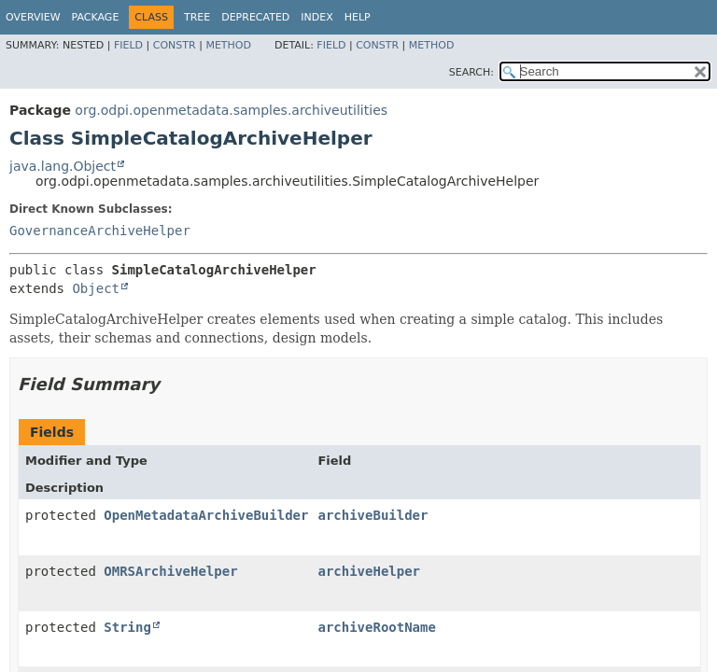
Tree (197, 17)
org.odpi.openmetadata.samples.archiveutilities (231, 110)
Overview (33, 17)
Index (316, 17)
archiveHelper (368, 571)
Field (128, 45)
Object (96, 288)
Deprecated (255, 17)
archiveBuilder (372, 515)
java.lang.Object (62, 166)
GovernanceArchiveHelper (99, 230)
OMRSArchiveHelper (170, 571)
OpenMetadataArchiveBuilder (206, 515)
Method (228, 45)
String (127, 627)
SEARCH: (471, 72)
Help (357, 17)
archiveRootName (376, 627)
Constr (174, 45)
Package (96, 17)
